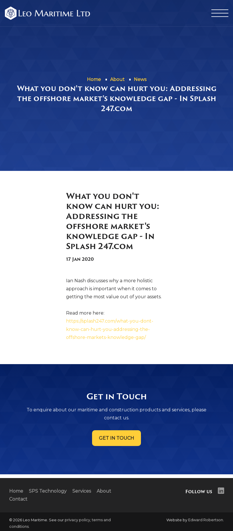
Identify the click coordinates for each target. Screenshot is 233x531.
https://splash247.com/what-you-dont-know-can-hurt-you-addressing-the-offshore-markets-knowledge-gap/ (109, 329)
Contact (18, 499)
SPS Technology (48, 491)
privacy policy (77, 520)
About (104, 491)
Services (81, 491)
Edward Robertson (205, 520)
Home (16, 491)
